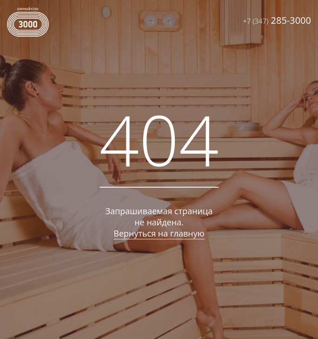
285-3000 (277, 20)
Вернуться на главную (158, 233)
